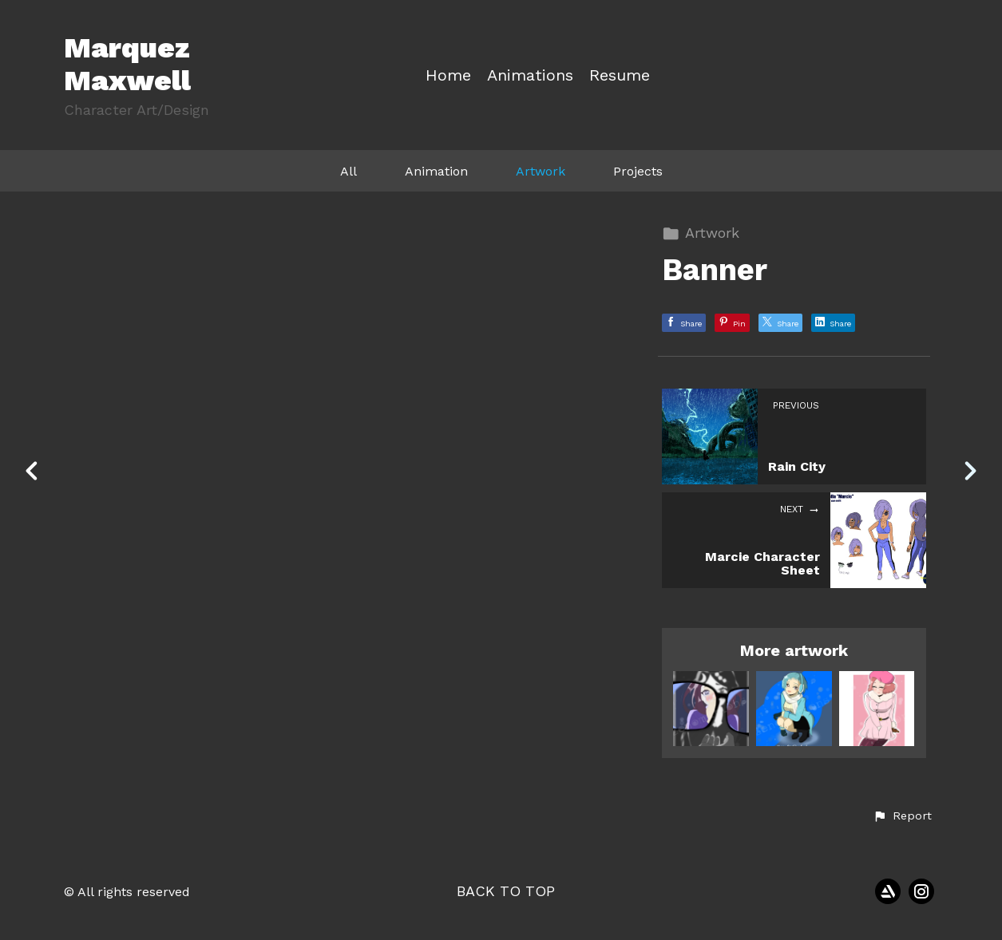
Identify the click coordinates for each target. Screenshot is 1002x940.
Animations (530, 75)
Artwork (540, 171)
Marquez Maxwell (127, 64)
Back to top (506, 891)
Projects (638, 171)
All (348, 171)
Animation (436, 171)
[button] (902, 816)
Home (448, 75)
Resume (619, 75)
